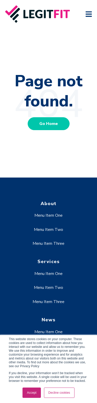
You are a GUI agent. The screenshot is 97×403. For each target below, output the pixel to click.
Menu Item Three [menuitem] (48, 243)
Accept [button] (31, 392)
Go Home (48, 124)
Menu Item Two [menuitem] (48, 229)
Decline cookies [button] (59, 392)
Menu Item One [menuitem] (48, 215)
